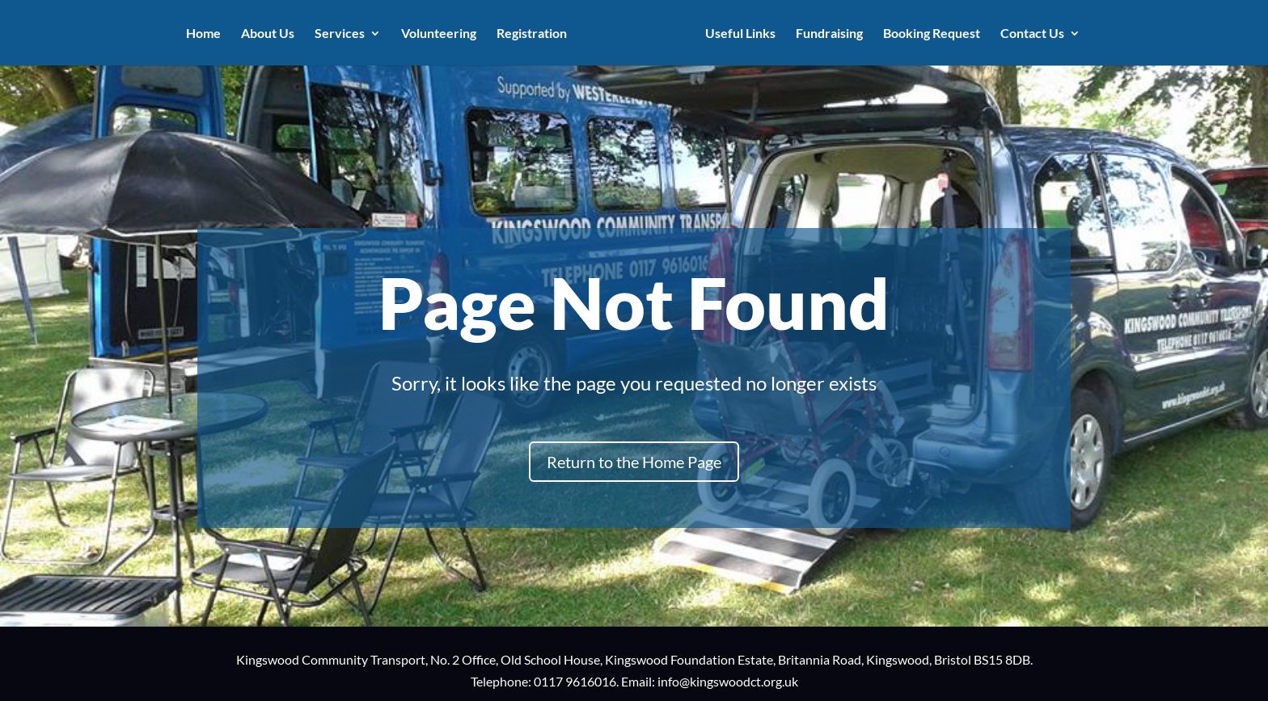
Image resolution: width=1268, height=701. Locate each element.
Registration (532, 33)
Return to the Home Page (634, 461)
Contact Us (1032, 33)
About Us (267, 33)
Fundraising (829, 33)
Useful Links (740, 33)
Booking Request (931, 33)
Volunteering (438, 33)
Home (203, 33)
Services (340, 33)
